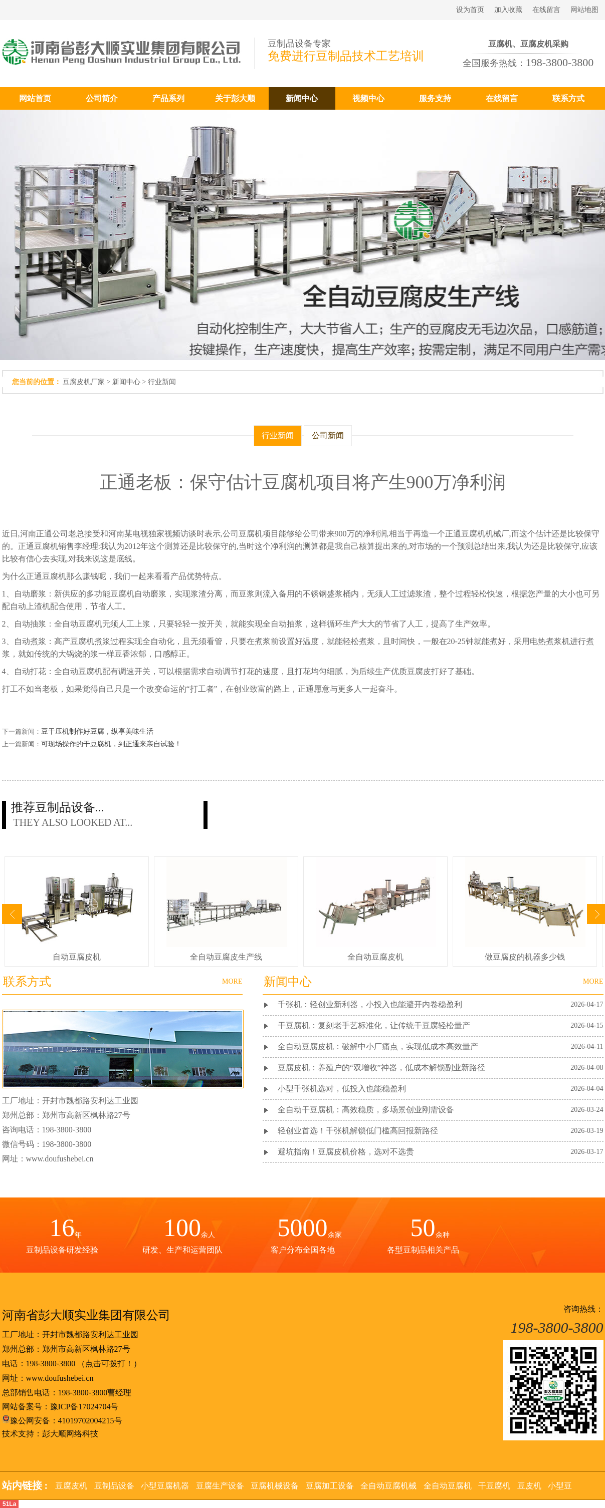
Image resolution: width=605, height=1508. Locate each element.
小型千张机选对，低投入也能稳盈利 (342, 1088)
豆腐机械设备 (275, 1485)
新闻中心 (302, 98)
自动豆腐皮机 (77, 957)
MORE (593, 981)
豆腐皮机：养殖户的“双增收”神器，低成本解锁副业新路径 (381, 1067)
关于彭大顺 (235, 98)
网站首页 (35, 98)
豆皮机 (529, 1485)
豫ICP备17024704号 (84, 1406)
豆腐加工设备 (330, 1485)
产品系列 (168, 98)
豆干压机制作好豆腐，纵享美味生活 (97, 731)
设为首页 (470, 10)
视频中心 (368, 98)
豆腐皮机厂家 (84, 382)
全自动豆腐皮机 (375, 957)
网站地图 (584, 10)
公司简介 (102, 98)
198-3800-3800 (51, 1363)
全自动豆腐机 (448, 1485)
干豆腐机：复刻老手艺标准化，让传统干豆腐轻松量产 (374, 1025)
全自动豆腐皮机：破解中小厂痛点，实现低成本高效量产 (378, 1046)
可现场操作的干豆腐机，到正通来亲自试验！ (111, 744)
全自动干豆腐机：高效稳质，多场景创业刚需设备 (366, 1109)
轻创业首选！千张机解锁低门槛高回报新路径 (358, 1130)
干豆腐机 (494, 1485)
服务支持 (435, 98)
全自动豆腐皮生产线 (226, 957)
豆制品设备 (114, 1485)
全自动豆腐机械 (388, 1485)
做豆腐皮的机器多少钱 (525, 957)
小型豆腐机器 (165, 1485)
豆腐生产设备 (220, 1485)
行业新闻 (162, 382)
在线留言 (546, 10)
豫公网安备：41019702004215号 (62, 1420)
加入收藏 (508, 10)
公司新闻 (328, 435)
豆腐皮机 (71, 1485)
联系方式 (568, 98)
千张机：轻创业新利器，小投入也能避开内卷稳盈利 (370, 1004)
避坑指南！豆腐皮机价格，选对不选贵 (346, 1151)
